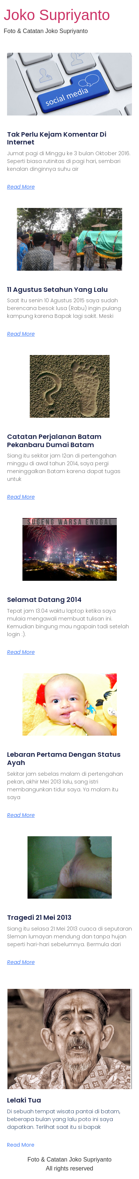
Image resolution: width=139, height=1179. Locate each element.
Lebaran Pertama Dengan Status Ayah (63, 758)
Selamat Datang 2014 (44, 599)
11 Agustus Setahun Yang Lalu (57, 289)
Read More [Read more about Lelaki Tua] (20, 1145)
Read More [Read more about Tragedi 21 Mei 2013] (21, 962)
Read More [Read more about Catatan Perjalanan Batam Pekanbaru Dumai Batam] (21, 496)
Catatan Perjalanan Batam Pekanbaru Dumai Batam (54, 440)
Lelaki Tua (24, 1100)
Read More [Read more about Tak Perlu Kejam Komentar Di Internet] (21, 186)
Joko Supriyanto (57, 15)
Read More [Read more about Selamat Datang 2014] (21, 652)
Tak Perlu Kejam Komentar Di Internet (56, 138)
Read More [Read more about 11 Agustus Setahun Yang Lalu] (21, 333)
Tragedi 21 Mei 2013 (39, 917)
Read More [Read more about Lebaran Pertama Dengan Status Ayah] (21, 815)
